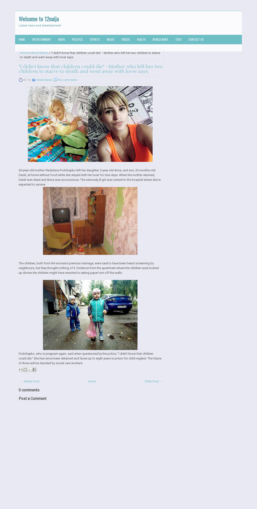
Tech (178, 39)
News (61, 39)
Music (111, 39)
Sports (95, 39)
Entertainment (41, 39)
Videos (126, 39)
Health (141, 39)
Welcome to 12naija (39, 18)
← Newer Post (29, 381)
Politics (77, 39)
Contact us (196, 39)
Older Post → (154, 381)
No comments (68, 80)
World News (160, 39)
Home (22, 39)
